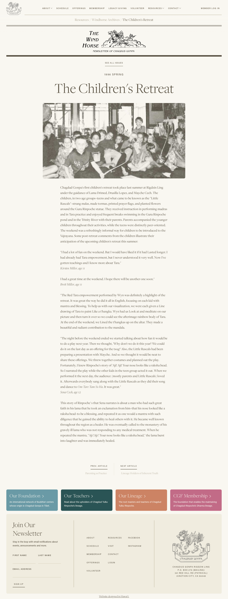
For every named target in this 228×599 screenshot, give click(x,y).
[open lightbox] (114, 137)
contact (173, 8)
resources (155, 8)
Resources (82, 20)
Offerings (79, 8)
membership (94, 554)
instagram (134, 546)
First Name (20, 555)
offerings (93, 562)
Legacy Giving (118, 8)
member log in (210, 8)
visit (111, 546)
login (111, 562)
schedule (62, 8)
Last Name (44, 555)
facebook (134, 538)
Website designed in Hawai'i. (114, 596)
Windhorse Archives (106, 20)
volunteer (137, 8)
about (46, 8)
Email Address (22, 569)
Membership (97, 8)
